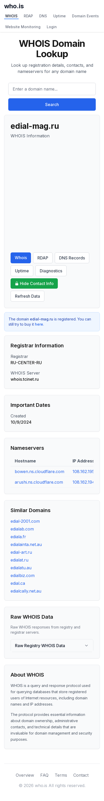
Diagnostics (51, 270)
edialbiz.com (23, 575)
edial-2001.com (25, 521)
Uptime (59, 16)
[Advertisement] (52, 196)
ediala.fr (18, 536)
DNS (43, 16)
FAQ (44, 775)
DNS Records (72, 257)
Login (52, 27)
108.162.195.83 (86, 471)
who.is (14, 6)
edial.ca (18, 583)
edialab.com (22, 528)
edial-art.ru (21, 552)
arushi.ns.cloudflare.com (39, 482)
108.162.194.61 (86, 482)
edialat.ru (19, 560)
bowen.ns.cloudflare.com (39, 471)
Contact (81, 775)
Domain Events (85, 16)
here (39, 324)
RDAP (28, 16)
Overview (25, 775)
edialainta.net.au (26, 544)
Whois (21, 257)
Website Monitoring (23, 27)
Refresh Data (27, 296)
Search (52, 104)
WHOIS (11, 16)
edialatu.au (21, 567)
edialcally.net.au (26, 591)
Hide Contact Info (34, 283)
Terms (61, 775)
